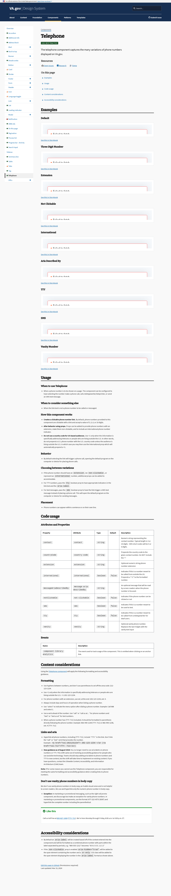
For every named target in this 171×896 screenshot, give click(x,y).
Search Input (12, 147)
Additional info (13, 38)
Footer (10, 79)
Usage (45, 83)
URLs (10, 180)
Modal (10, 115)
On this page (12, 128)
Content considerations (52, 94)
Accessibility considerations (54, 100)
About (12, 17)
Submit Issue (155, 17)
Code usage (48, 89)
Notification (12, 119)
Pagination (12, 133)
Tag (9, 171)
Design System (27, 8)
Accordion (11, 33)
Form (10, 83)
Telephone (12, 175)
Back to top (12, 51)
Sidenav (10, 152)
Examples (47, 78)
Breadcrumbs (12, 60)
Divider (10, 74)
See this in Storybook (49, 140)
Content (23, 17)
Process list (12, 138)
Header (11, 87)
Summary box (13, 157)
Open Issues (48, 65)
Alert (10, 47)
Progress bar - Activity (15, 142)
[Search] (147, 8)
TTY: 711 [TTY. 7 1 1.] (72, 818)
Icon (9, 92)
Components (53, 17)
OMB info (11, 124)
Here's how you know (44, 1)
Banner (11, 56)
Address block (13, 42)
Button (11, 65)
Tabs (9, 166)
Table (9, 161)
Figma (73, 65)
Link (10, 101)
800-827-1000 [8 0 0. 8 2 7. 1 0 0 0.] (62, 818)
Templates (81, 17)
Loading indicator (14, 110)
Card (9, 69)
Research (61, 65)
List (9, 105)
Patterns (67, 17)
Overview (10, 28)
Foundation (37, 17)
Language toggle (14, 96)
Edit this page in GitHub (50, 865)
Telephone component (58, 671)
